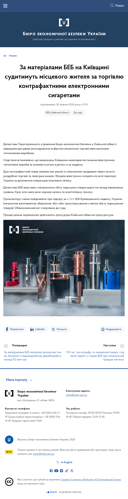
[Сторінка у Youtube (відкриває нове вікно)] (56, 471)
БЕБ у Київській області (57, 112)
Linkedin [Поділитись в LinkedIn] (40, 329)
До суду (78, 112)
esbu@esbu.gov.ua (76, 395)
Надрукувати (113, 329)
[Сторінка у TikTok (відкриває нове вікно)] (67, 471)
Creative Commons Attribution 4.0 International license (90, 479)
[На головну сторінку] (64, 29)
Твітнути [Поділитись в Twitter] (61, 329)
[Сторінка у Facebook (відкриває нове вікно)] (51, 471)
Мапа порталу (17, 380)
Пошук (119, 5)
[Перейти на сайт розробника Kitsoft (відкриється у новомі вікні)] (52, 492)
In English (66, 462)
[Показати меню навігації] (5, 6)
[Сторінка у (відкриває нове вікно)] (77, 471)
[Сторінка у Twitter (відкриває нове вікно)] (72, 471)
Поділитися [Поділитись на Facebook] (17, 329)
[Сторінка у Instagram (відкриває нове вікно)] (62, 471)
